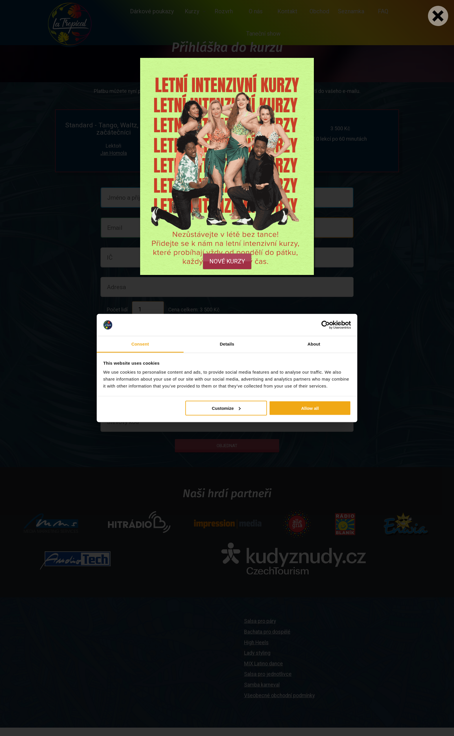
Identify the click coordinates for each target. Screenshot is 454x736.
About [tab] (313, 344)
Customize (226, 407)
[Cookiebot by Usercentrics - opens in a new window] (325, 325)
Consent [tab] (140, 344)
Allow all (310, 407)
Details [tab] (227, 344)
